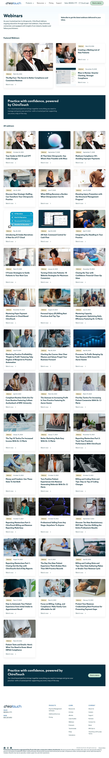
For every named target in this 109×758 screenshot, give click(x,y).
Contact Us (91, 722)
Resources (72, 709)
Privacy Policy (102, 748)
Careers (90, 712)
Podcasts (71, 725)
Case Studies (72, 719)
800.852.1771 (8, 712)
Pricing (51, 3)
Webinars (71, 722)
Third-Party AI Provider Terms (95, 733)
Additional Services (54, 714)
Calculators (72, 735)
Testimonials (72, 728)
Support (59, 3)
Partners (91, 719)
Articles (71, 712)
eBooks (71, 715)
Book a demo (96, 3)
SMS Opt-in (91, 728)
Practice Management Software (55, 710)
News (90, 725)
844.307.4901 (8, 718)
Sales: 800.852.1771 (70, 3)
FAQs (70, 732)
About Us (91, 709)
